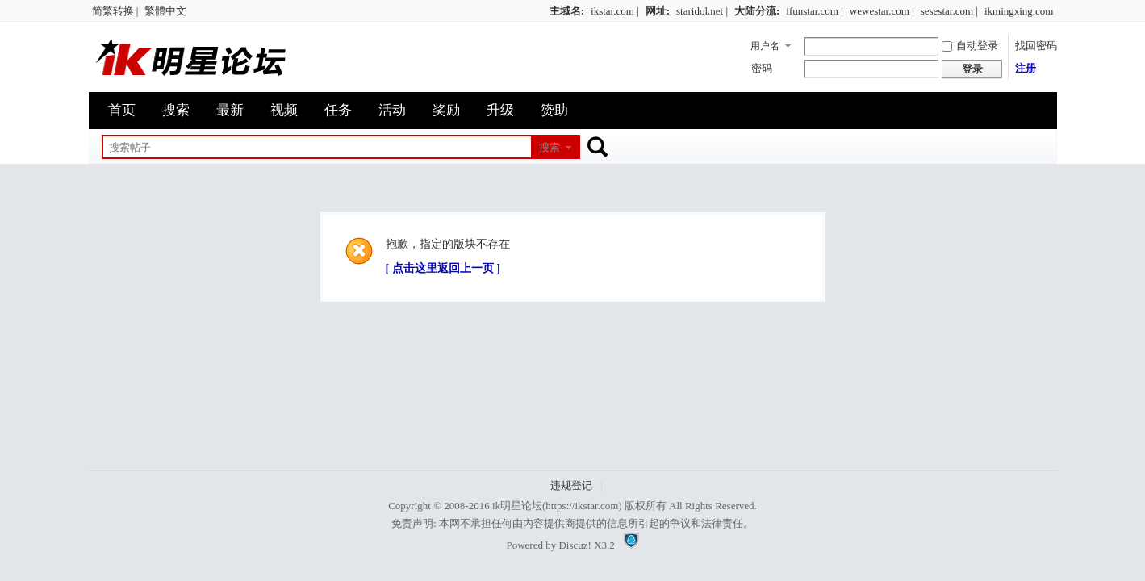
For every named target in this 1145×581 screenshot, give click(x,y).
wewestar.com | (882, 11)
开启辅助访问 (542, 11)
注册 (1025, 68)
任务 (338, 110)
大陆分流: (756, 11)
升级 (500, 110)
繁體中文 (165, 11)
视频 (284, 110)
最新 (230, 110)
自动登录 (970, 46)
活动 (392, 110)
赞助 (554, 110)
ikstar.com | (615, 11)
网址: (658, 11)
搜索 (176, 110)
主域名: (567, 11)
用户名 (764, 46)
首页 (122, 110)
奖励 (446, 110)
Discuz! (574, 545)
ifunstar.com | (814, 11)
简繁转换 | (115, 11)
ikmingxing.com (1019, 11)
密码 (761, 68)
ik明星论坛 (517, 505)
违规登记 (571, 485)
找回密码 (1036, 46)
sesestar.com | (949, 11)
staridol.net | (702, 11)
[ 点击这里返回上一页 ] (443, 268)
